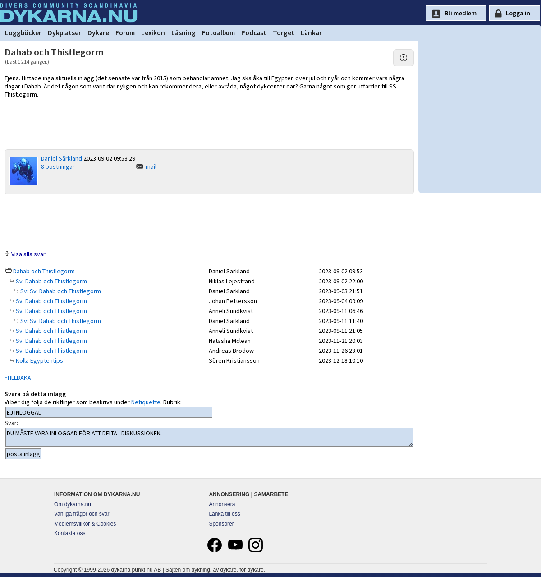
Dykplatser (64, 32)
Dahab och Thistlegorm (44, 271)
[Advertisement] (209, 221)
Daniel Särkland (61, 158)
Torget (283, 32)
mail (151, 166)
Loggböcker (23, 32)
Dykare (98, 32)
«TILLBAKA (18, 378)
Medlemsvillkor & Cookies (85, 524)
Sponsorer (221, 524)
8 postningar (58, 166)
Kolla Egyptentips (38, 360)
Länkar (311, 32)
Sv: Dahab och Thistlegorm (50, 281)
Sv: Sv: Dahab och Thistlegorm (60, 291)
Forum (125, 32)
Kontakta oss (69, 533)
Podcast (253, 32)
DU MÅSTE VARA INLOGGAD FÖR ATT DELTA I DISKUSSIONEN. (209, 437)
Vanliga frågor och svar (82, 514)
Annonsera (222, 504)
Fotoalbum (218, 32)
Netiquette (145, 402)
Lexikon (153, 32)
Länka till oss (224, 514)
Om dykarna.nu (72, 504)
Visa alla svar (28, 254)
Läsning (183, 32)
